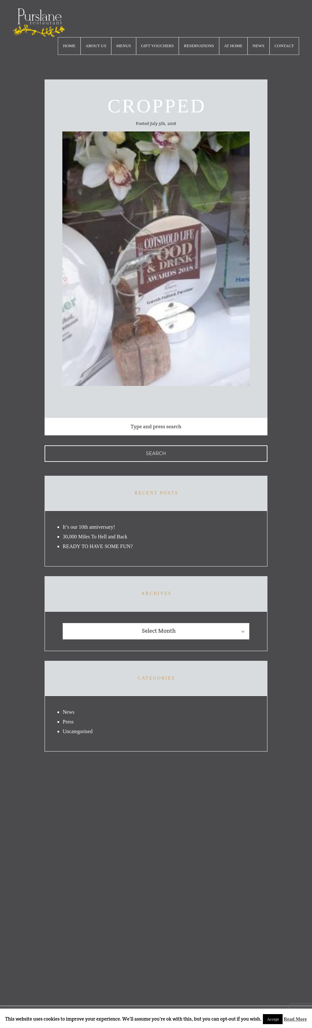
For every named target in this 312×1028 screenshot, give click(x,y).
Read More (295, 1019)
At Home (233, 45)
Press (68, 721)
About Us (96, 45)
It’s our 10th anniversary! (89, 527)
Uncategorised (77, 731)
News (259, 45)
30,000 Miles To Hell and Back (95, 536)
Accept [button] (273, 1019)
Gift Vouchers (157, 45)
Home (69, 45)
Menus (123, 45)
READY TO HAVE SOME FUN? (98, 546)
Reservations (199, 45)
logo (39, 22)
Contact (284, 45)
